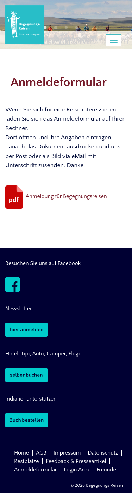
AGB (41, 453)
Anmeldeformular (35, 470)
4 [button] (76, 27)
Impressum (67, 453)
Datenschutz (103, 453)
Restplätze (26, 461)
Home (21, 453)
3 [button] (66, 27)
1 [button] (45, 27)
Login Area (77, 470)
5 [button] (87, 27)
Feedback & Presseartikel (76, 461)
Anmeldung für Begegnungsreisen (66, 197)
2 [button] (55, 27)
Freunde (106, 470)
